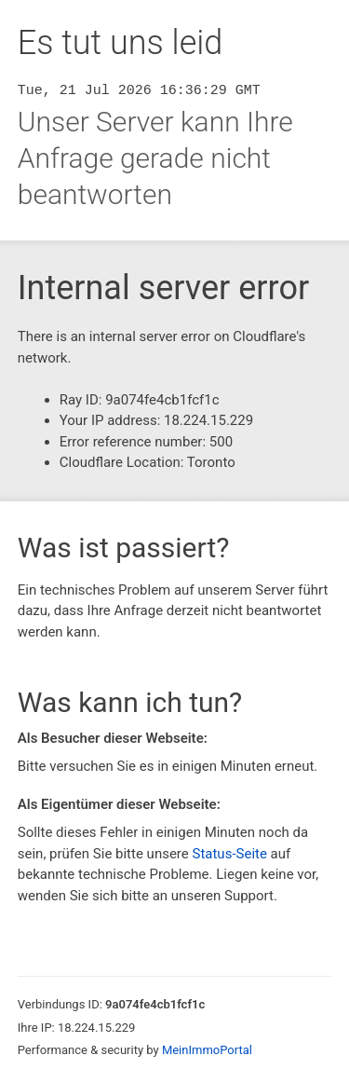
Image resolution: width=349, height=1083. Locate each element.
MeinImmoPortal (207, 1050)
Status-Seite (229, 853)
